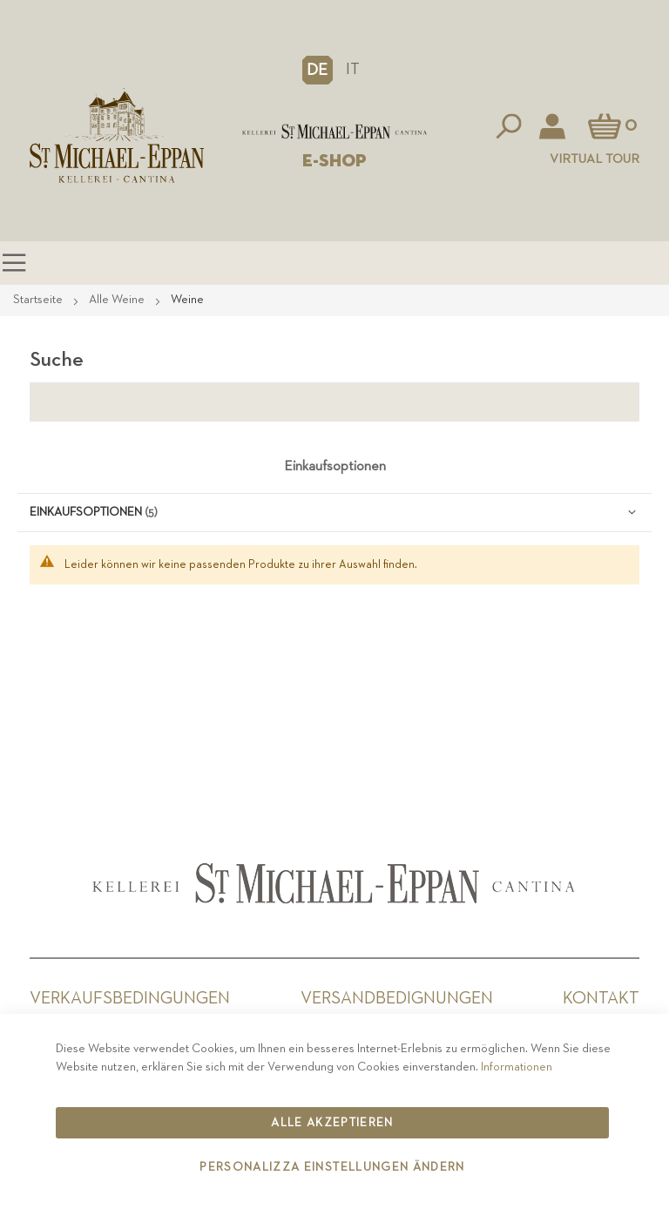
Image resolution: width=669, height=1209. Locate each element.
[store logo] (334, 132)
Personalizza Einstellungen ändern (332, 1167)
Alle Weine (118, 300)
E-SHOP (334, 161)
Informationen (516, 1067)
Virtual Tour (594, 158)
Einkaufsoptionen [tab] (335, 467)
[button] (317, 69)
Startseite (39, 300)
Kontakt (601, 998)
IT (353, 69)
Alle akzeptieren (332, 1123)
